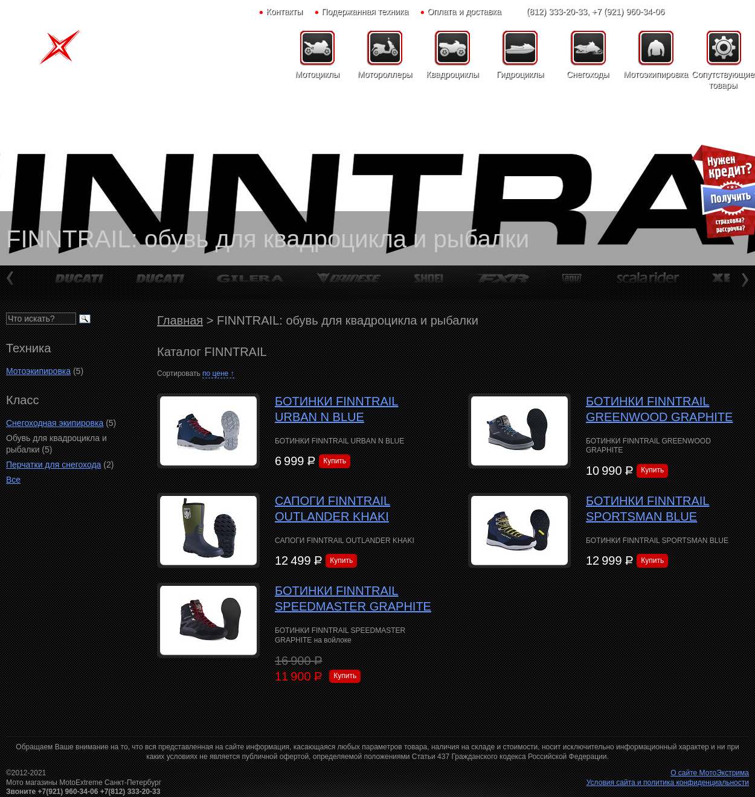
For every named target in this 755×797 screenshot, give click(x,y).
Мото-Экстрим (69, 51)
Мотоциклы (317, 74)
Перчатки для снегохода (53, 464)
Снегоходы (588, 74)
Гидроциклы (520, 74)
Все (13, 479)
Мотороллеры (385, 74)
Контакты (284, 11)
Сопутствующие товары (723, 79)
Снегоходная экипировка (54, 423)
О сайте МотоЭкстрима (709, 773)
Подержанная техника (364, 11)
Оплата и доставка (464, 11)
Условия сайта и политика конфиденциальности (667, 782)
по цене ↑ (218, 373)
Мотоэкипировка (655, 74)
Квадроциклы (452, 74)
